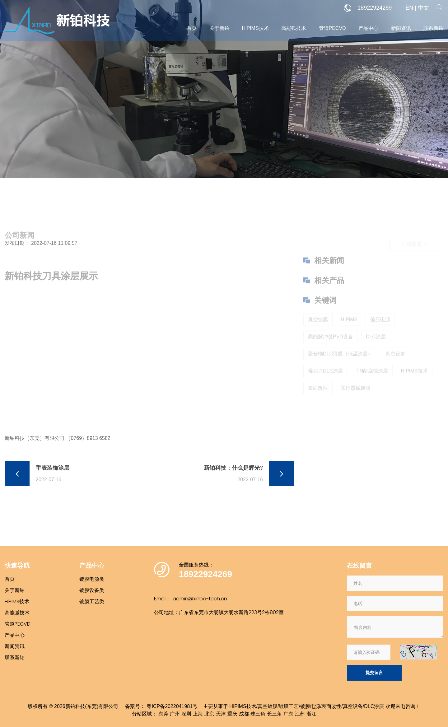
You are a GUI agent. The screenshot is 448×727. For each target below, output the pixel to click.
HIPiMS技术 (414, 382)
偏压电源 (380, 330)
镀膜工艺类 (91, 601)
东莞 (163, 713)
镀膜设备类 (91, 590)
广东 (288, 713)
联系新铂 (433, 28)
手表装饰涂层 (52, 467)
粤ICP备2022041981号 (172, 706)
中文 (423, 8)
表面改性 (318, 399)
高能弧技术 (293, 28)
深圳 (186, 713)
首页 (192, 28)
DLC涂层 (376, 348)
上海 (198, 713)
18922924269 (368, 8)
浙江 (311, 713)
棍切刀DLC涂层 (325, 382)
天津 (221, 713)
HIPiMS (349, 330)
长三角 (274, 713)
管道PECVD (332, 28)
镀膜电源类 (91, 579)
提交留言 (374, 672)
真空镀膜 (318, 330)
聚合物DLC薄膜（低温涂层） (340, 365)
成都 (244, 713)
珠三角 (257, 713)
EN (409, 8)
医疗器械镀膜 (356, 399)
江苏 (300, 713)
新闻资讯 (401, 28)
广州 (175, 713)
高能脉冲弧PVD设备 (330, 348)
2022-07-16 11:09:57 (54, 243)
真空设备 (395, 365)
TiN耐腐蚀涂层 (372, 382)
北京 (209, 713)
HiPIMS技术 (255, 28)
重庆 (232, 713)
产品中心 (368, 28)
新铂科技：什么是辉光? (233, 467)
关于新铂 (219, 28)
